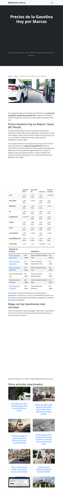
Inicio (10, 76)
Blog (15, 76)
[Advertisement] (31, 38)
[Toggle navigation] (52, 3)
